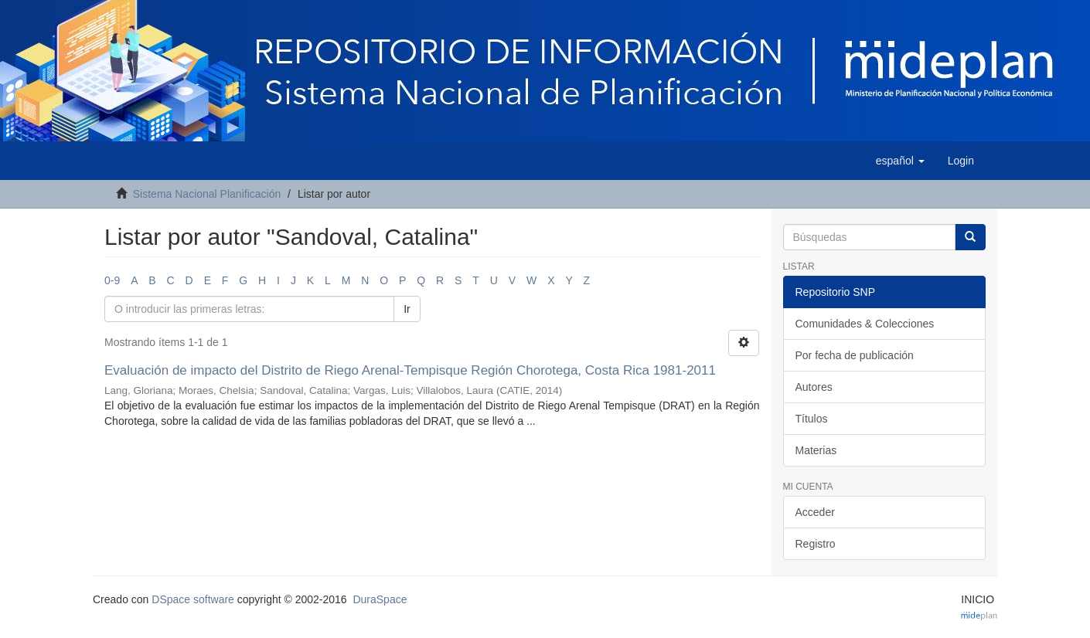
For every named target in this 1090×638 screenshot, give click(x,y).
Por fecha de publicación (854, 355)
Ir (407, 309)
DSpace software (193, 599)
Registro (815, 544)
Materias (816, 450)
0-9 (112, 280)
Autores (814, 387)
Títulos (811, 418)
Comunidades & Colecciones (865, 323)
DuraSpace (380, 599)
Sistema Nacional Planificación (207, 194)
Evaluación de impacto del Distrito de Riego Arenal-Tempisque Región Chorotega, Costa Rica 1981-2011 (410, 370)
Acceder (815, 512)
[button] (900, 160)
